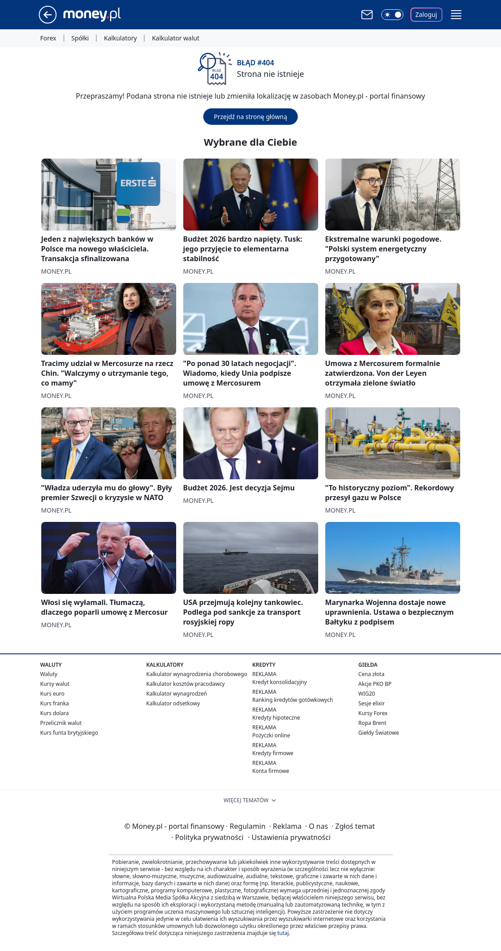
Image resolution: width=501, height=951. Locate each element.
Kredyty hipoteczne (276, 717)
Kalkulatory (120, 38)
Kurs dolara (54, 713)
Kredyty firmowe (273, 753)
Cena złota (372, 674)
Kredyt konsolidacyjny (279, 682)
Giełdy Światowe (379, 732)
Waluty (49, 674)
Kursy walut (55, 684)
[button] (456, 15)
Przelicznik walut (61, 723)
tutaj (283, 933)
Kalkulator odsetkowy (173, 703)
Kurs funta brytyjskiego (69, 732)
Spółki (80, 38)
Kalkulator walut (175, 38)
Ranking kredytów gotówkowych (292, 700)
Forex (48, 38)
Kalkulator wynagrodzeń (176, 693)
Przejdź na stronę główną (250, 116)
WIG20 (367, 693)
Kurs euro (52, 693)
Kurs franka (54, 703)
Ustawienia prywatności (289, 837)
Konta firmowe (270, 771)
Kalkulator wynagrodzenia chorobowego (196, 674)
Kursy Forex (373, 713)
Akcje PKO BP (375, 684)
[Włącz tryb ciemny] (392, 14)
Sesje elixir (372, 703)
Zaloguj (426, 14)
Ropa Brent (373, 723)
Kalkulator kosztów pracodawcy (185, 684)
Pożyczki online (271, 735)
